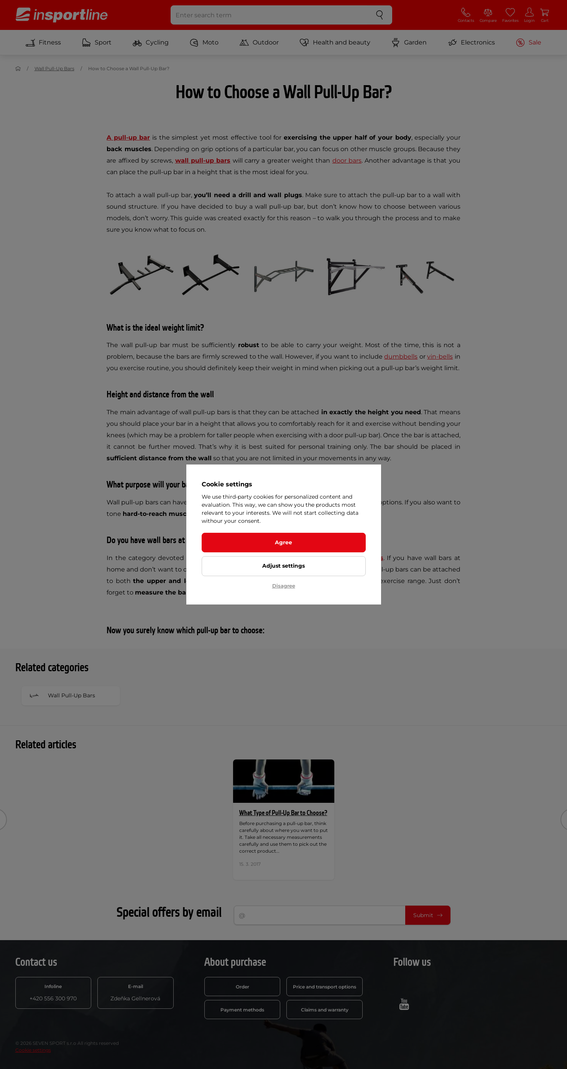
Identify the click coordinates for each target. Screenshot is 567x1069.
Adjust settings (283, 565)
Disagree (283, 586)
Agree (283, 542)
